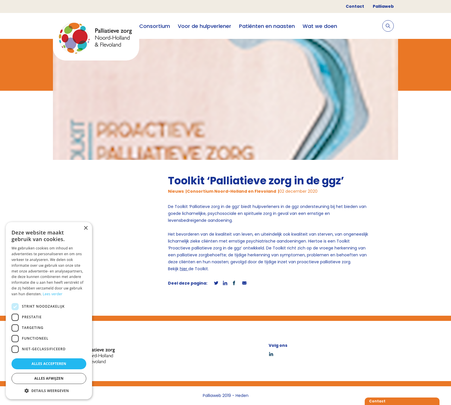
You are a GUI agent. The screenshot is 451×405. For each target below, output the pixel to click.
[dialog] (49, 310)
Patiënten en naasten (267, 26)
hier (184, 269)
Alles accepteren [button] (49, 363)
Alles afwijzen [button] (49, 378)
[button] (49, 390)
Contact (355, 6)
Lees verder (53, 294)
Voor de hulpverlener (204, 26)
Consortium (154, 26)
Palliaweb (383, 6)
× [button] (85, 228)
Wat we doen (320, 26)
